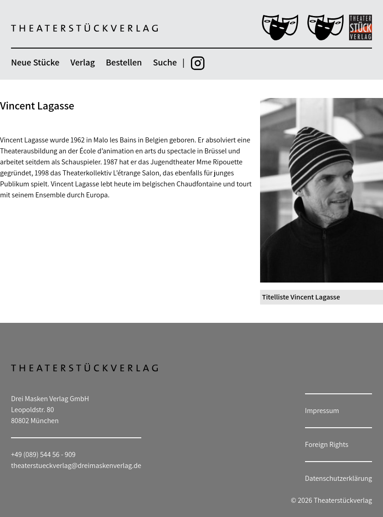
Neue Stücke (35, 62)
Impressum (322, 410)
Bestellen (124, 62)
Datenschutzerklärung (338, 478)
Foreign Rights (327, 444)
